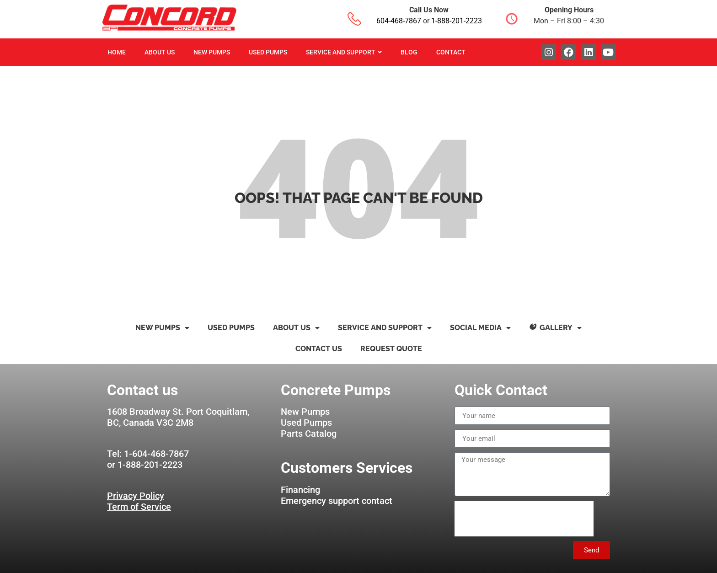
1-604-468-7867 (156, 453)
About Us (159, 52)
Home (116, 52)
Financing (300, 489)
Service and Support (385, 328)
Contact (451, 52)
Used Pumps (268, 52)
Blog (409, 52)
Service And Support (344, 52)
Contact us (318, 348)
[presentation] (524, 518)
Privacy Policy (135, 495)
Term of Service (139, 506)
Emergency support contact (336, 500)
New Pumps (211, 52)
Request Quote (391, 348)
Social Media (480, 328)
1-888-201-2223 (456, 20)
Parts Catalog (309, 433)
